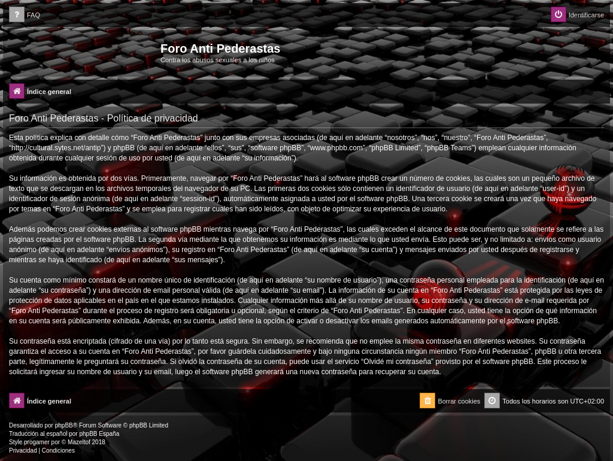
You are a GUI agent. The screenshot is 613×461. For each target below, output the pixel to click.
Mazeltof (79, 442)
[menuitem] (24, 15)
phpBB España (99, 433)
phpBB (64, 425)
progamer (37, 442)
